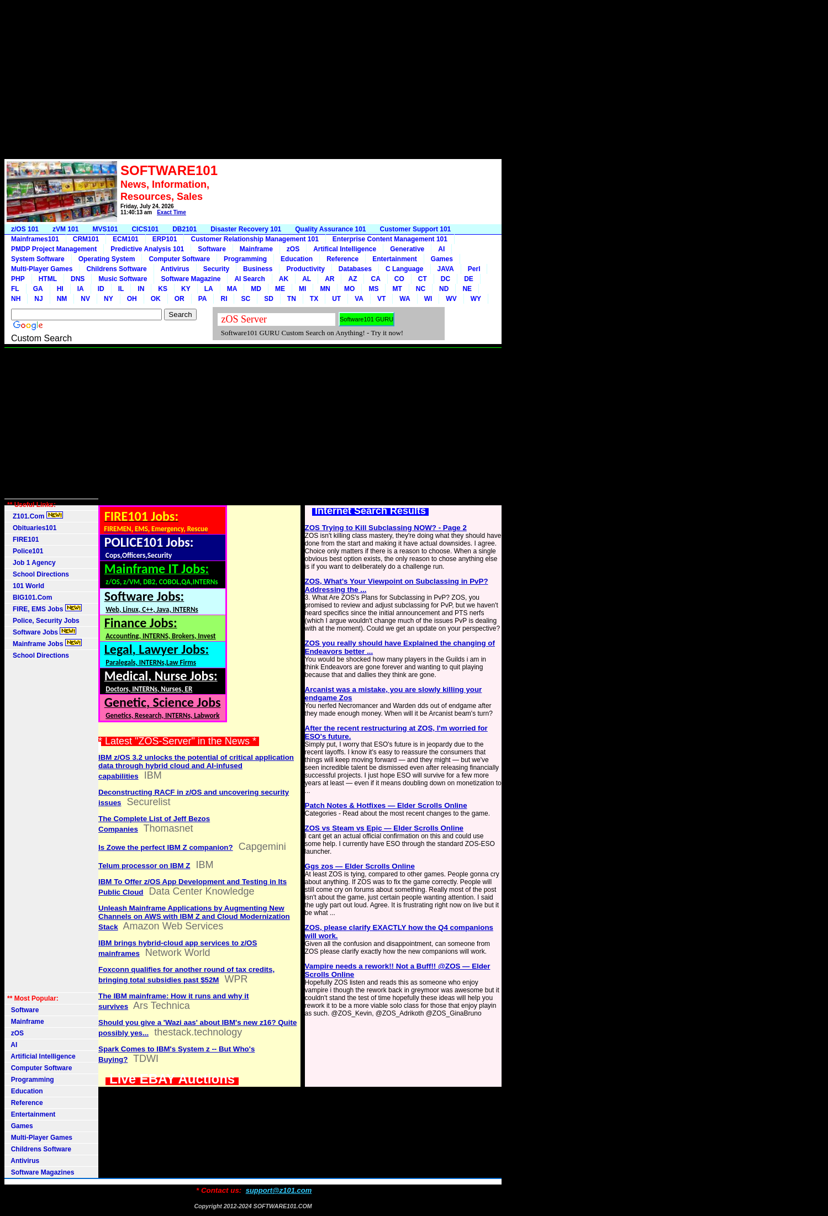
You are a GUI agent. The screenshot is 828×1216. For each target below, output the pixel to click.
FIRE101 (23, 539)
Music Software (122, 279)
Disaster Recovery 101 (245, 229)
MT (397, 289)
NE (467, 289)
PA (202, 299)
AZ (352, 279)
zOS (293, 249)
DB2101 (184, 229)
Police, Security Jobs (44, 621)
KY (186, 289)
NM (62, 299)
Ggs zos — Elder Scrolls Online (360, 866)
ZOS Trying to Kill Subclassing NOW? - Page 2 (386, 528)
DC (445, 279)
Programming (245, 259)
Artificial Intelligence (41, 1056)
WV (451, 299)
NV (85, 299)
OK (156, 299)
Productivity (305, 269)
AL (306, 279)
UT (336, 299)
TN (291, 299)
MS (373, 289)
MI (302, 289)
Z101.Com (35, 515)
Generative (407, 249)
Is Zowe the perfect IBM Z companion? (165, 847)
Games (442, 259)
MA (232, 289)
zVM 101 (65, 229)
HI (60, 289)
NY (108, 299)
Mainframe (256, 249)
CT (422, 279)
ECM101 (126, 239)
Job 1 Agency (31, 563)
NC (420, 289)
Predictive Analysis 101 (147, 249)
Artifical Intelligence (344, 249)
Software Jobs (41, 631)
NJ (38, 299)
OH (132, 299)
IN (141, 289)
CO (399, 279)
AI (441, 249)
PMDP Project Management (54, 249)
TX (314, 299)
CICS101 (145, 229)
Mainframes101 (35, 239)
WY (476, 299)
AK (283, 279)
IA (80, 289)
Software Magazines (40, 1172)
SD (268, 299)
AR (329, 279)
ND (444, 289)
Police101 (25, 551)
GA (38, 289)
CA (375, 279)
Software (212, 249)
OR (179, 299)
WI (428, 299)
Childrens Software (116, 269)
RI (223, 299)
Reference (342, 259)
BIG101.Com (29, 597)
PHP (18, 279)
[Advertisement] (253, 81)
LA (208, 289)
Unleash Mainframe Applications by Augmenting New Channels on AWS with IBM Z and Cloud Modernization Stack (194, 917)
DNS (78, 279)
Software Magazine (190, 279)
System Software (38, 259)
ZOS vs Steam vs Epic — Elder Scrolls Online (384, 828)
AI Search (249, 279)
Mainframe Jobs (44, 643)
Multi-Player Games (41, 269)
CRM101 (86, 239)
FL (15, 289)
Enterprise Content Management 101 (390, 239)
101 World (25, 586)
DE (468, 279)
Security (216, 269)
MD (256, 289)
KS (162, 289)
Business (257, 269)
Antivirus (175, 269)
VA (359, 299)
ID (101, 289)
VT (381, 299)
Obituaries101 (31, 528)
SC (245, 299)
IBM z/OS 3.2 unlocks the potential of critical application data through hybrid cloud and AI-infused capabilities (196, 766)
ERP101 (164, 239)
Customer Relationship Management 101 (254, 239)
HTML (48, 279)
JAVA (445, 269)
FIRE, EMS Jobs (44, 608)
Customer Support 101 (415, 229)
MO (349, 289)
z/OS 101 (25, 229)
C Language (405, 269)
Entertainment (394, 259)
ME (280, 289)
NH (15, 299)
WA (404, 299)
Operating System (106, 259)
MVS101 (105, 229)
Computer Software (179, 259)
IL (121, 289)
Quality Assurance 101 (330, 229)
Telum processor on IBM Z (144, 865)
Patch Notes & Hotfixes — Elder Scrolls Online (386, 805)
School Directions (38, 574)
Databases (355, 269)
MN (325, 289)
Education (297, 259)
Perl (474, 269)
